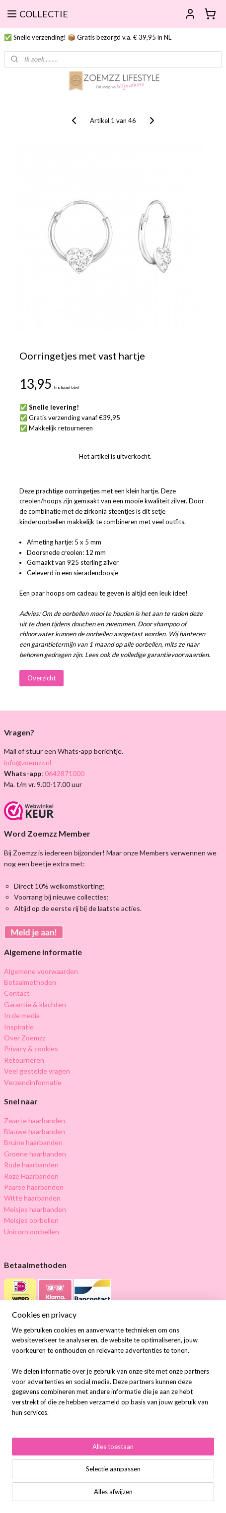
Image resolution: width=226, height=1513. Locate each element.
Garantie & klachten (35, 1004)
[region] (113, 1375)
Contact (17, 993)
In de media (22, 1015)
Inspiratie (19, 1027)
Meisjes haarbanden (35, 1209)
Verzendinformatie (33, 1082)
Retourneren (24, 1060)
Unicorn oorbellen (31, 1231)
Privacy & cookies (31, 1048)
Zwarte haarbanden (34, 1120)
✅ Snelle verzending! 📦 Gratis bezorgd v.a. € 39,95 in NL (87, 37)
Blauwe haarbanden (34, 1131)
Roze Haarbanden (31, 1176)
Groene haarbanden (35, 1154)
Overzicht (41, 677)
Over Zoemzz (24, 1037)
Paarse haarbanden (34, 1187)
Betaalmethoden (30, 982)
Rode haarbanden (31, 1164)
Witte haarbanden (32, 1198)
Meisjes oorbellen (31, 1220)
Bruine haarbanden (33, 1142)
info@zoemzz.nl (27, 762)
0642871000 (63, 773)
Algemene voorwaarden (41, 971)
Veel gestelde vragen (37, 1071)
